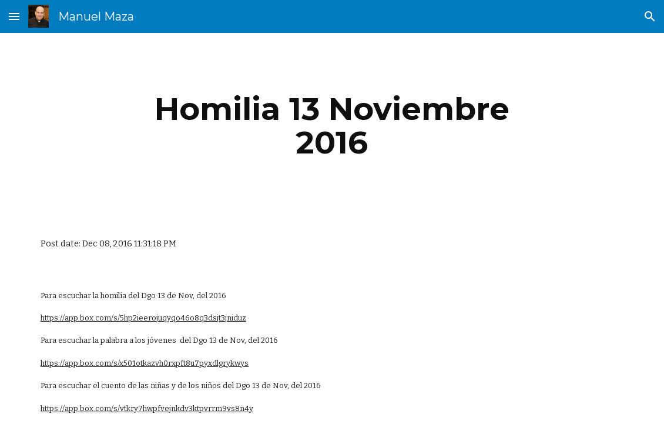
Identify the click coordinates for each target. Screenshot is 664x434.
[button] (14, 16)
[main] (331, 125)
